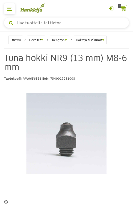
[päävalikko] (9, 8)
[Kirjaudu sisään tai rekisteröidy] (110, 8)
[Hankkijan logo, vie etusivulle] (35, 8)
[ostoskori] (123, 8)
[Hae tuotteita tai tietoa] (66, 23)
